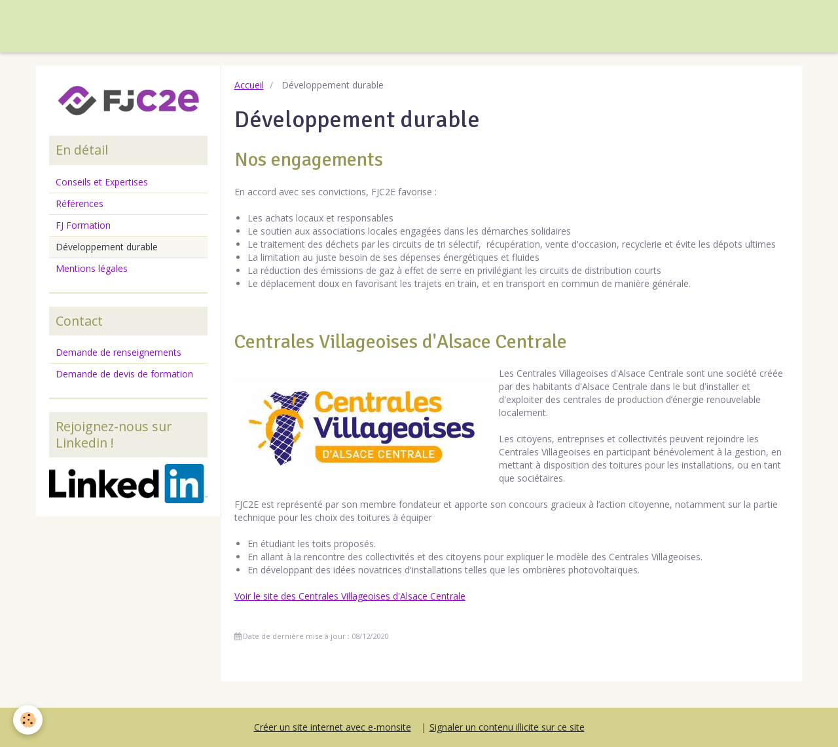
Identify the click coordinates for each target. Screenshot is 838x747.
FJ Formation (83, 225)
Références (79, 203)
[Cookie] (28, 720)
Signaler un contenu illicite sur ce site (507, 727)
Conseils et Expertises (102, 182)
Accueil (249, 85)
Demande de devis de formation (124, 374)
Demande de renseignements (118, 352)
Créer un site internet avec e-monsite (332, 727)
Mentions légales (92, 268)
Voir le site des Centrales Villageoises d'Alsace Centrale (349, 596)
